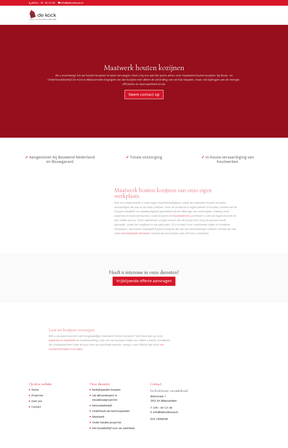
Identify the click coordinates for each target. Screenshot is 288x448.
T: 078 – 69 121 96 (161, 407)
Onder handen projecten (106, 422)
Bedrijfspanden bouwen (106, 389)
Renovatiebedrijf (102, 405)
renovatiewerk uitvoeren (119, 233)
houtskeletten (165, 215)
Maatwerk (98, 416)
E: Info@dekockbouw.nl (164, 412)
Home (203, 15)
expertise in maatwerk (75, 340)
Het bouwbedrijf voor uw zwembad (113, 428)
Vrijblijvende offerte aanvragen (144, 280)
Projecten (218, 15)
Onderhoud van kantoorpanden (111, 411)
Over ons (238, 15)
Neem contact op (144, 95)
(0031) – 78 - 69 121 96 (43, 2)
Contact (254, 15)
